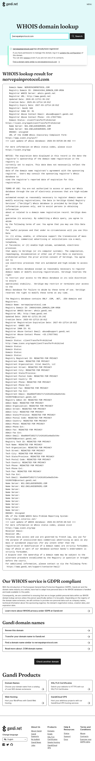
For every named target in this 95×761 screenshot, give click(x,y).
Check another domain (47, 661)
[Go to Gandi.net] (10, 4)
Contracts (84, 736)
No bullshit (35, 739)
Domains (51, 731)
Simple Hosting (54, 742)
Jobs (33, 745)
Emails (50, 734)
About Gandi (36, 731)
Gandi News (36, 742)
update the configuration (70, 53)
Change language (10, 735)
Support (67, 736)
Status (66, 733)
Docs (66, 739)
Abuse (82, 733)
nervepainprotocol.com (23, 49)
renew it (27, 58)
